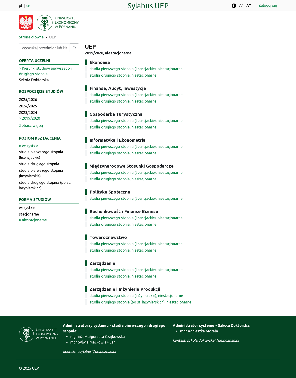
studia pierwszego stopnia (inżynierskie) (41, 173)
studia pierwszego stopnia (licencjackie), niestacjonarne (135, 69)
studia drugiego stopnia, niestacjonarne (122, 75)
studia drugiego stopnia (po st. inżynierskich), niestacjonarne (140, 302)
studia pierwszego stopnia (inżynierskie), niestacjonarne (136, 296)
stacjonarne (29, 214)
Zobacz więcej (31, 125)
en (28, 5)
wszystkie (27, 208)
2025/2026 (28, 99)
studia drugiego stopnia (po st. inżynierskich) (45, 185)
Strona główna (31, 37)
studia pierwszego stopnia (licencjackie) (41, 154)
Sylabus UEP (148, 5)
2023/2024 (28, 112)
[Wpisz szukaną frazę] (44, 48)
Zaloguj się (268, 5)
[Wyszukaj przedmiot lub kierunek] (74, 48)
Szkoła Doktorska (34, 80)
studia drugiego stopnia (39, 164)
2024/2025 (28, 106)
